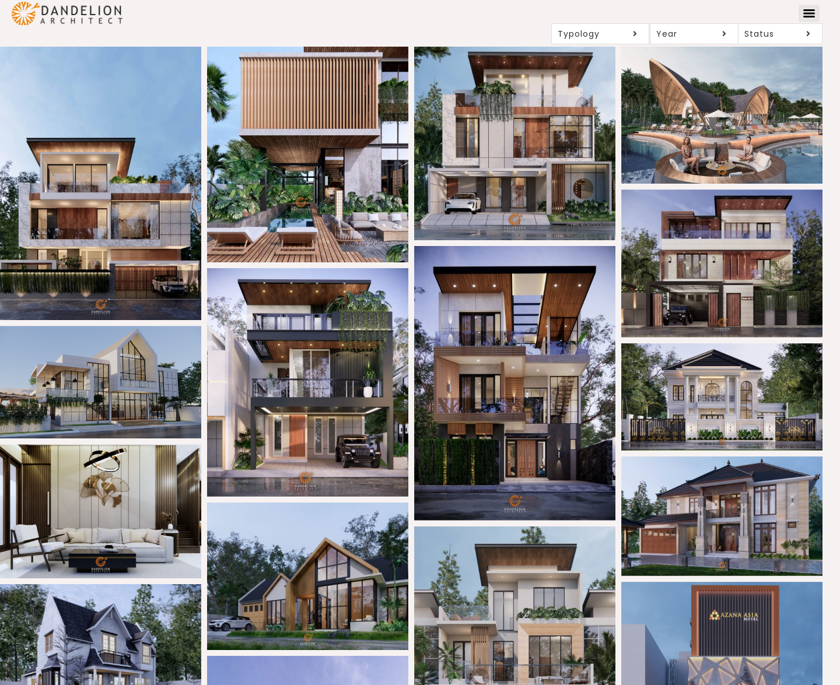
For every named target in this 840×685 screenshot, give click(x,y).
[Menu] (809, 13)
